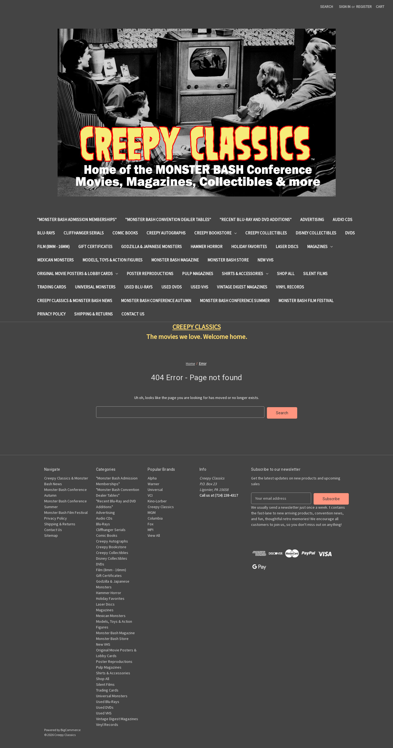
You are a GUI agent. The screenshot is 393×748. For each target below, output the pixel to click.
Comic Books (125, 233)
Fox (150, 523)
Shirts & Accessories (245, 273)
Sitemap (51, 534)
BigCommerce (71, 729)
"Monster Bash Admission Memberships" (77, 219)
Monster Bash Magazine (175, 260)
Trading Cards (51, 287)
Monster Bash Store (228, 260)
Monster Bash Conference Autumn (156, 300)
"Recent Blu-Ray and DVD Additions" (255, 219)
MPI (150, 528)
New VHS (265, 260)
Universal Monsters (95, 287)
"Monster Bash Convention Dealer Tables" (168, 219)
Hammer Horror (206, 246)
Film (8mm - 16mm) (53, 246)
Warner (153, 483)
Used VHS (199, 287)
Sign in (344, 6)
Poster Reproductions (150, 273)
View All (154, 534)
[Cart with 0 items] (380, 6)
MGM (152, 511)
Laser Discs (287, 246)
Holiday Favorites (249, 246)
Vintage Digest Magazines (242, 287)
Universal (155, 488)
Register (364, 6)
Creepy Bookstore (215, 233)
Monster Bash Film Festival (306, 300)
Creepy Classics (161, 505)
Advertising (312, 219)
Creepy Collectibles (266, 233)
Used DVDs (171, 287)
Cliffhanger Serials (84, 233)
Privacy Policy (51, 314)
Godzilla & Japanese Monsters (151, 246)
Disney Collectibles (316, 233)
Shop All (285, 273)
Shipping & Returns (93, 314)
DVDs (350, 233)
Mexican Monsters (55, 260)
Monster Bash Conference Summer (235, 300)
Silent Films (315, 273)
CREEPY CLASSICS (196, 327)
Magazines (320, 246)
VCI (150, 494)
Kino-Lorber (157, 500)
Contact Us (132, 314)
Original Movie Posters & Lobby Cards (77, 273)
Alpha (152, 477)
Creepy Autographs (166, 233)
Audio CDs (342, 219)
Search (326, 6)
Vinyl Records (290, 287)
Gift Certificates (95, 246)
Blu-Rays (46, 233)
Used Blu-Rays (138, 287)
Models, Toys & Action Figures (112, 260)
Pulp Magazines (197, 273)
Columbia (155, 517)
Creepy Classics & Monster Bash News (74, 300)
